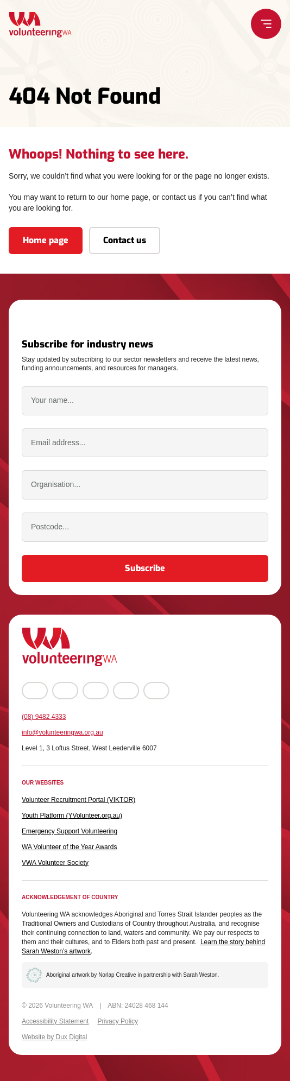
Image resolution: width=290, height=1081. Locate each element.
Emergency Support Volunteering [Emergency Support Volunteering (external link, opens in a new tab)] (69, 831)
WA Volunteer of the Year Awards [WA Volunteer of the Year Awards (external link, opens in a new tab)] (69, 847)
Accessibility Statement (55, 1021)
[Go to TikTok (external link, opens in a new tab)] (156, 690)
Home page (45, 240)
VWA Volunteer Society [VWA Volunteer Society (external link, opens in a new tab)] (55, 863)
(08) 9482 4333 (44, 716)
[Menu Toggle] (266, 24)
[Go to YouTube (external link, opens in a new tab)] (96, 690)
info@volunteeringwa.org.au (62, 732)
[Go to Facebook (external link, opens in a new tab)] (35, 690)
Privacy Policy (117, 1021)
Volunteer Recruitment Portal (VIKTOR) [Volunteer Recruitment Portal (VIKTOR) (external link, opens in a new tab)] (78, 800)
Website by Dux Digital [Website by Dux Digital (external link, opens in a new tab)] (54, 1037)
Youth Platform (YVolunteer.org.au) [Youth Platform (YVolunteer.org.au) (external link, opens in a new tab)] (72, 815)
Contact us (124, 240)
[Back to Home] (40, 24)
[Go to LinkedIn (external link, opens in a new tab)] (126, 690)
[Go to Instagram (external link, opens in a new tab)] (65, 690)
